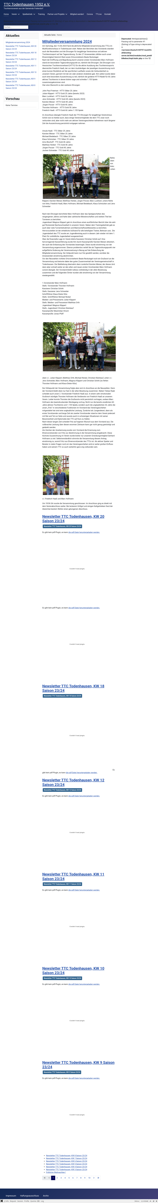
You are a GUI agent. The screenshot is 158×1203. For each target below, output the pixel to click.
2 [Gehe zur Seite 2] (57, 1178)
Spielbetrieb (27, 14)
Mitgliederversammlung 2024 (67, 41)
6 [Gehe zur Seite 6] (72, 1178)
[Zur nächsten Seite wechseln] (94, 1178)
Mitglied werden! (77, 14)
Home (6, 14)
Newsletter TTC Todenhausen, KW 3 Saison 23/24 (66, 1169)
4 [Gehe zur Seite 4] (65, 1178)
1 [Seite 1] (53, 1178)
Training (41, 14)
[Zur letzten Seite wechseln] (98, 1178)
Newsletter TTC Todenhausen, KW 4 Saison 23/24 (66, 1167)
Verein (14, 14)
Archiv (46, 1196)
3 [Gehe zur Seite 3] (61, 1178)
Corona (90, 14)
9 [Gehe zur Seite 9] (84, 1178)
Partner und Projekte (56, 14)
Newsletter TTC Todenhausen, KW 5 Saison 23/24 (66, 1164)
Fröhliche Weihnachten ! (56, 1172)
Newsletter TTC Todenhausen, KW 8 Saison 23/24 (66, 1155)
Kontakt (107, 14)
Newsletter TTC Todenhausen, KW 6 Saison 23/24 (66, 1161)
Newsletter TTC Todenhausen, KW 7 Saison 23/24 (66, 1158)
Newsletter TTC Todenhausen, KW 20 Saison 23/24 (62, 526)
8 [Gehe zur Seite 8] (80, 1178)
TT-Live (99, 14)
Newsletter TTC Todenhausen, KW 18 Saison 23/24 (62, 696)
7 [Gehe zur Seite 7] (76, 1178)
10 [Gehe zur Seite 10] (89, 1178)
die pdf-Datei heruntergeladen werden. (84, 532)
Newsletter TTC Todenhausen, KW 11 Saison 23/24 (62, 884)
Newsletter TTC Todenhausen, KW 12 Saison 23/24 (62, 790)
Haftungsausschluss (29, 1196)
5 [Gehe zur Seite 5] (69, 1178)
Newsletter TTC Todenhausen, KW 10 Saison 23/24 (62, 978)
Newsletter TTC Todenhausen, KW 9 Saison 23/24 (62, 1072)
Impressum (11, 1196)
